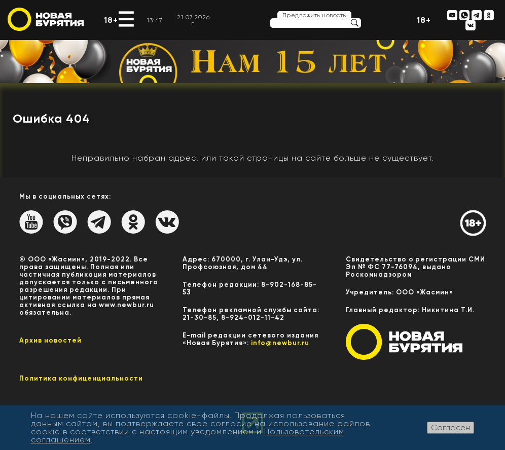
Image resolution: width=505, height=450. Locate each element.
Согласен (450, 427)
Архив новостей (50, 340)
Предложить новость (314, 15)
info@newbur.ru (280, 343)
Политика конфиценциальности (81, 378)
